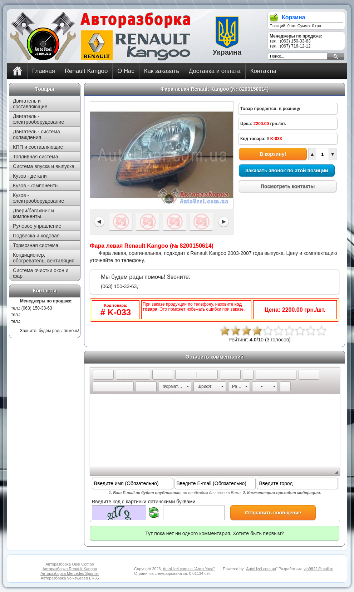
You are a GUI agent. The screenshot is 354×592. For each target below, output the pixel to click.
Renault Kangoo (86, 71)
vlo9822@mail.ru (318, 569)
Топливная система (35, 156)
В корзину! (273, 154)
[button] (98, 374)
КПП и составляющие (38, 147)
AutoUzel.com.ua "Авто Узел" (189, 569)
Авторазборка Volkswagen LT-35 (70, 578)
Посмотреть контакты (288, 186)
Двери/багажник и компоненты (33, 213)
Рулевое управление (37, 226)
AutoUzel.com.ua (261, 569)
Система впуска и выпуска (43, 166)
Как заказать (161, 71)
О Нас (125, 71)
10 (321, 330)
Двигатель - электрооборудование (38, 119)
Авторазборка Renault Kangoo (70, 569)
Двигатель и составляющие (30, 103)
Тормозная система (35, 245)
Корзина (293, 17)
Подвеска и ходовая (36, 235)
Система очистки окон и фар (40, 273)
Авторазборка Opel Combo (69, 564)
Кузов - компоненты (36, 185)
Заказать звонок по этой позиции (286, 170)
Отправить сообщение (273, 512)
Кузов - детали (30, 176)
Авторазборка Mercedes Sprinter (69, 573)
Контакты (263, 71)
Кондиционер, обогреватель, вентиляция (43, 257)
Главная (43, 71)
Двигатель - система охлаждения (36, 134)
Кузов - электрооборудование (38, 198)
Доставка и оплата (215, 71)
